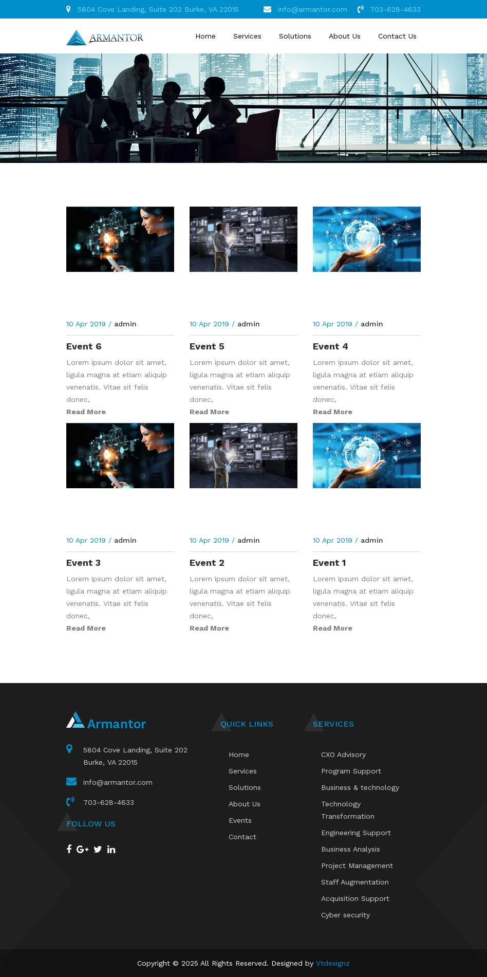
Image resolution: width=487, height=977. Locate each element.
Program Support (351, 771)
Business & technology (360, 787)
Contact (242, 837)
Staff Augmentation (355, 882)
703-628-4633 (395, 9)
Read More (86, 412)
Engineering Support (356, 832)
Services (247, 36)
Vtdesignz (333, 963)
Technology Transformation (347, 810)
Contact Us (397, 36)
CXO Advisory (343, 754)
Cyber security (345, 915)
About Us (345, 36)
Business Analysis (350, 849)
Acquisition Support (355, 898)
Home (205, 36)
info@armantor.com (312, 9)
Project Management (357, 865)
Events (240, 820)
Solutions (295, 36)
